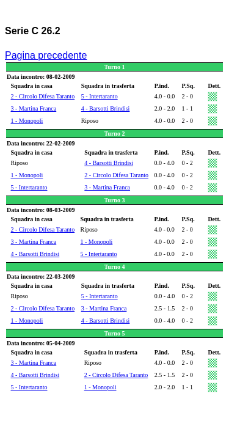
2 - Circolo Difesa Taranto (43, 96)
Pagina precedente (46, 55)
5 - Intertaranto (99, 96)
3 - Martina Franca (34, 108)
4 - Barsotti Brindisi (105, 108)
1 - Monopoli (27, 120)
